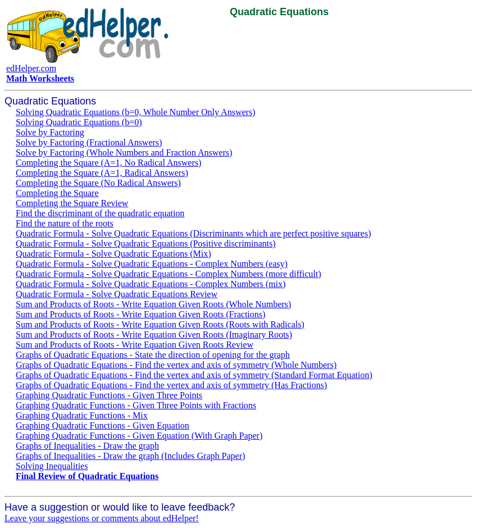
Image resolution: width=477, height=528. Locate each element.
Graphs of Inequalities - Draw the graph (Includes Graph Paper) (130, 456)
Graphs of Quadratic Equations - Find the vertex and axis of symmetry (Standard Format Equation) (194, 375)
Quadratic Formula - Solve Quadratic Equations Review (116, 294)
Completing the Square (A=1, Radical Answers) (102, 172)
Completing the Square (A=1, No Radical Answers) (108, 162)
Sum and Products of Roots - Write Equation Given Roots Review (134, 344)
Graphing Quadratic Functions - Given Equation (102, 425)
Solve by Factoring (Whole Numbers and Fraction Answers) (124, 152)
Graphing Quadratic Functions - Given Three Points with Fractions (136, 405)
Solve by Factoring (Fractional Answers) (89, 142)
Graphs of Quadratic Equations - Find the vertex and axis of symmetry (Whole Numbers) (176, 365)
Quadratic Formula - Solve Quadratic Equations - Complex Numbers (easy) (152, 263)
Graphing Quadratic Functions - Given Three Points (109, 395)
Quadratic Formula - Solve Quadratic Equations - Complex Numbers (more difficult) (168, 274)
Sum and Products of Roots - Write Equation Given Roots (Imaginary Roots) (154, 334)
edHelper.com (31, 68)
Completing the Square (57, 193)
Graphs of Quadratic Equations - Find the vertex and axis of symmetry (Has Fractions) (171, 385)
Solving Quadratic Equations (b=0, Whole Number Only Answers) (135, 112)
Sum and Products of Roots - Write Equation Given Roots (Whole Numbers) (153, 304)
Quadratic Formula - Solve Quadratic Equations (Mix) (113, 253)
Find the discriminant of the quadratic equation (100, 213)
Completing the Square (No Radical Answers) (98, 183)
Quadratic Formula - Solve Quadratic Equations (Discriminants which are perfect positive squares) (193, 233)
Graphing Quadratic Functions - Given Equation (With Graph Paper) (139, 435)
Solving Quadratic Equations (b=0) (79, 122)
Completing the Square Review (72, 203)
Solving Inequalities (52, 466)
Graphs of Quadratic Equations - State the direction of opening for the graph (153, 354)
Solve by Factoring (50, 132)
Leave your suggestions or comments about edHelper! (101, 518)
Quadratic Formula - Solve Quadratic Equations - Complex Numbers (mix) (150, 284)
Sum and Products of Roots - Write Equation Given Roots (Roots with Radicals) (160, 324)
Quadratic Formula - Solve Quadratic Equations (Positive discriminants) (146, 243)
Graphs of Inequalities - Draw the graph (87, 445)
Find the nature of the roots (64, 223)
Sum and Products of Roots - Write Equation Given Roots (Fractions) (140, 314)
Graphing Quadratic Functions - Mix (82, 415)
